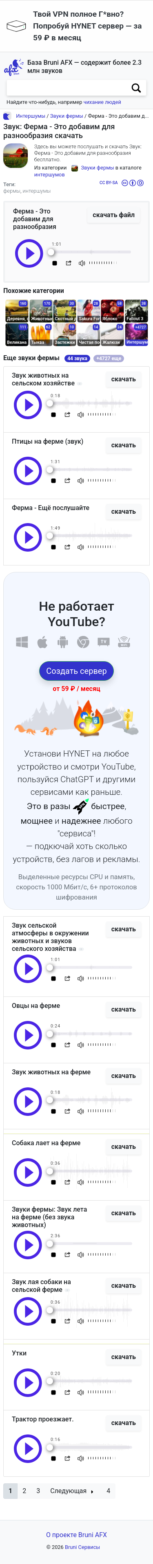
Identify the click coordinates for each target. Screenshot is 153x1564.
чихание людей (102, 102)
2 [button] (24, 1491)
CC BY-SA (109, 182)
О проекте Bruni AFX (76, 1535)
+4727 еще (108, 358)
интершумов (49, 175)
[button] (10, 1491)
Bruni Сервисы (82, 1547)
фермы (11, 191)
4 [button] (108, 1491)
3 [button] (38, 1491)
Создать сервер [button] (76, 671)
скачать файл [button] (114, 215)
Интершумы (30, 116)
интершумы (37, 191)
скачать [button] (123, 379)
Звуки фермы (66, 116)
